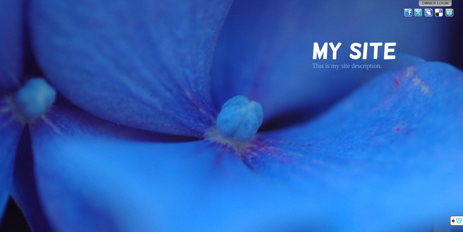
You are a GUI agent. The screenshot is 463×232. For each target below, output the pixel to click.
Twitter (418, 12)
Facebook (408, 12)
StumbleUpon (449, 12)
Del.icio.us (439, 12)
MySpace (428, 12)
